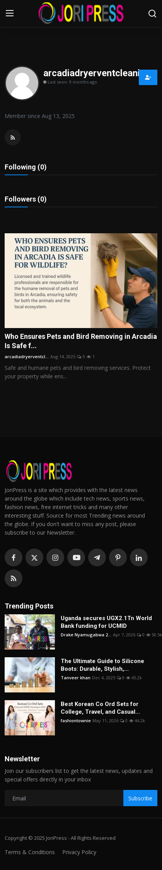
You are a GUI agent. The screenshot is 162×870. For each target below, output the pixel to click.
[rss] (13, 578)
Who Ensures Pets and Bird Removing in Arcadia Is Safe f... (81, 341)
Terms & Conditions (30, 852)
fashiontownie (76, 720)
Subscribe (140, 798)
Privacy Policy (79, 852)
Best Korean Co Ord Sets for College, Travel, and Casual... (100, 708)
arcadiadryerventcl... (27, 356)
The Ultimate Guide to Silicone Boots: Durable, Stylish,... (102, 665)
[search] (152, 13)
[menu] (9, 13)
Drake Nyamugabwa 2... (86, 635)
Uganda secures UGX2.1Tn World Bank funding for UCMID (106, 622)
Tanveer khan (75, 677)
